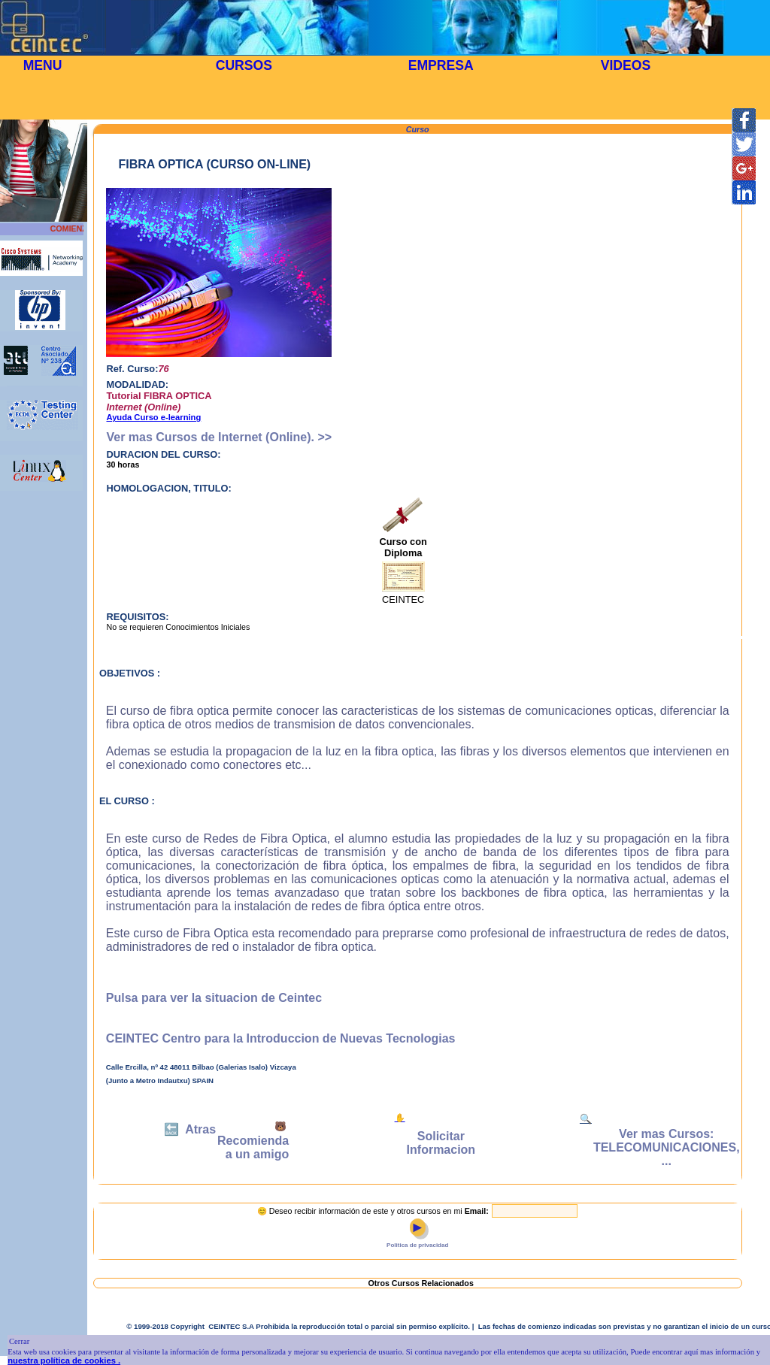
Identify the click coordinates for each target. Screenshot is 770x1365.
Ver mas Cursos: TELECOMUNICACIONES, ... (666, 1147)
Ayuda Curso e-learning (153, 417)
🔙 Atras (190, 1129)
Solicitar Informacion (441, 1143)
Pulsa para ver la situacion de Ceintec (214, 997)
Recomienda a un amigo (253, 1147)
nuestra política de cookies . (64, 1360)
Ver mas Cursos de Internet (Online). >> (219, 437)
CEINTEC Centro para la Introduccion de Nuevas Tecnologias (281, 1038)
